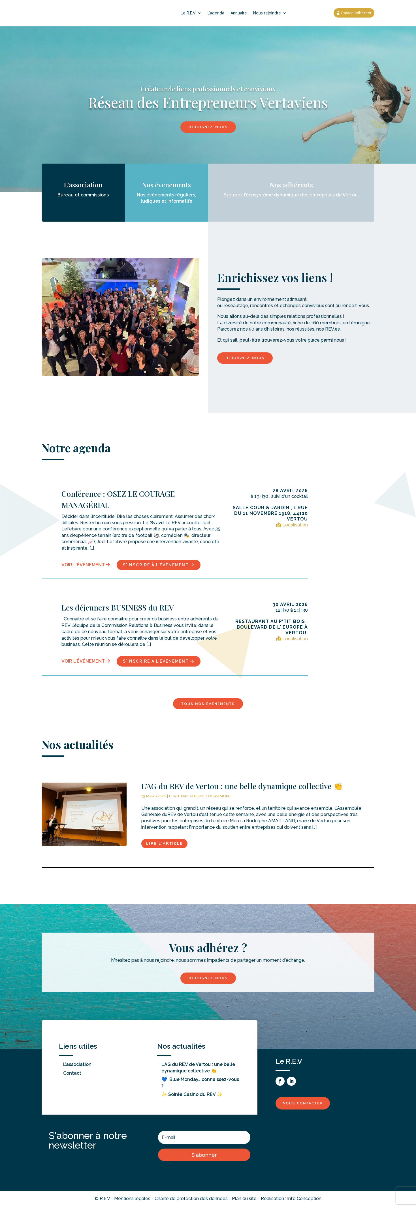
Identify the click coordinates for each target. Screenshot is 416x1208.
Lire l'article (164, 844)
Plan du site (244, 1200)
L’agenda (216, 13)
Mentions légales (132, 1200)
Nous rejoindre (267, 13)
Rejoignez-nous (208, 127)
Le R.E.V (188, 13)
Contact (72, 1075)
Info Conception (304, 1200)
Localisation (292, 525)
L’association (77, 1066)
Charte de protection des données (191, 1200)
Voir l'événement (85, 565)
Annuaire (239, 13)
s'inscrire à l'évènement (158, 565)
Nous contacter (305, 1104)
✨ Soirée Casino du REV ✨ (191, 1096)
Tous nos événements (208, 704)
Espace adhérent (354, 12)
